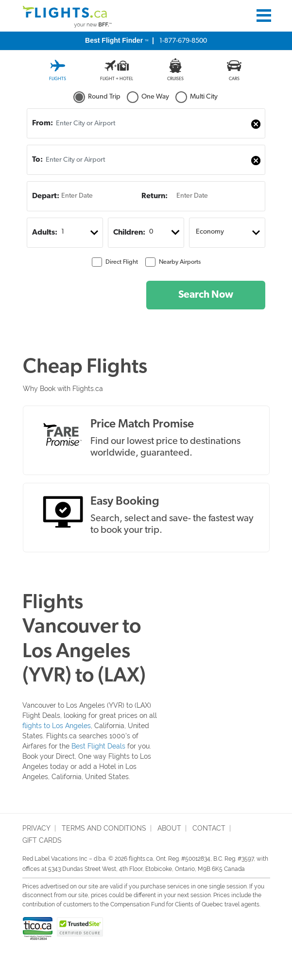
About (169, 828)
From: (42, 123)
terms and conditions (104, 828)
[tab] (57, 67)
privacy (36, 828)
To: (37, 160)
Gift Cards (42, 840)
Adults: (44, 233)
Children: (129, 233)
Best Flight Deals (98, 746)
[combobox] (146, 123)
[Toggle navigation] (263, 15)
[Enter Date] (83, 196)
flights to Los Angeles (56, 726)
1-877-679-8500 (146, 40)
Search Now (205, 295)
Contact (208, 828)
